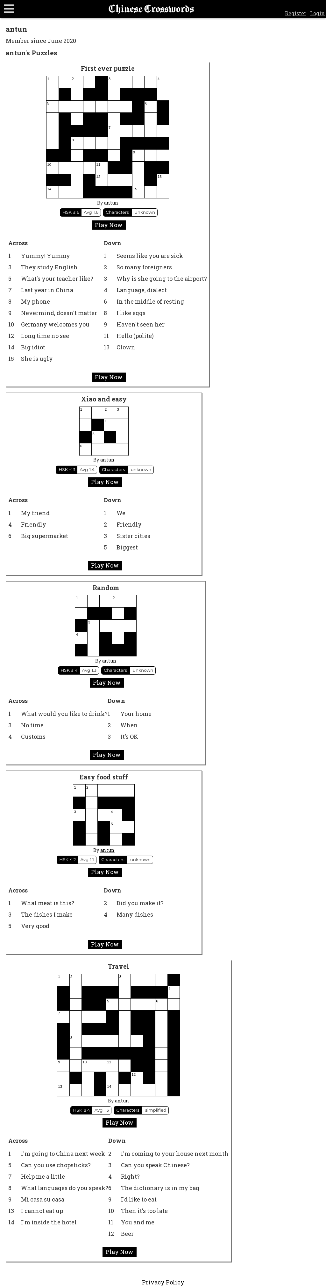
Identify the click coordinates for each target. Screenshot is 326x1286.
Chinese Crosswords (151, 9)
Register (295, 13)
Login (317, 13)
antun (111, 203)
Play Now (109, 225)
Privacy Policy (163, 1282)
